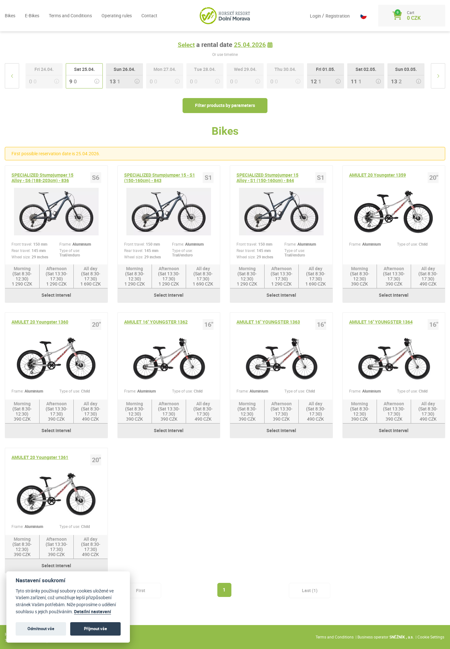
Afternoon (56, 279)
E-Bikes (32, 16)
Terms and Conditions (70, 16)
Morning (22, 279)
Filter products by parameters (225, 106)
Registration (334, 16)
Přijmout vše (95, 628)
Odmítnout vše (40, 628)
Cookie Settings (430, 637)
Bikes (10, 16)
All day (90, 279)
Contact (149, 16)
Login (312, 16)
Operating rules (116, 16)
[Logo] (225, 16)
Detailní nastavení (92, 612)
